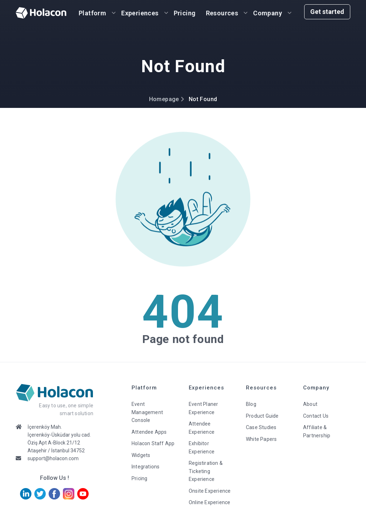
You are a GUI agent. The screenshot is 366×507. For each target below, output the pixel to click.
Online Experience (209, 502)
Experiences (139, 13)
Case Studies (261, 427)
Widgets (141, 455)
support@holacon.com (53, 458)
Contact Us (315, 416)
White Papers (261, 439)
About (310, 404)
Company (267, 13)
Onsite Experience (210, 491)
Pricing (185, 13)
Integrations (145, 466)
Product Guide (262, 416)
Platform (92, 13)
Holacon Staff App (153, 443)
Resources (222, 13)
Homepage (164, 99)
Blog (251, 404)
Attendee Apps (149, 432)
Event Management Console (147, 412)
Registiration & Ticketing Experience (206, 471)
